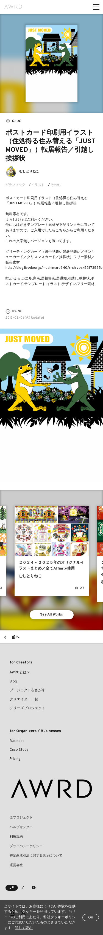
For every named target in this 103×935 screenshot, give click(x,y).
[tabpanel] (51, 63)
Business (17, 741)
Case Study (19, 750)
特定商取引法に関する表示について (36, 855)
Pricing (15, 759)
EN (34, 888)
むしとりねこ (29, 171)
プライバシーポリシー (26, 846)
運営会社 (16, 865)
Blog (13, 681)
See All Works (51, 615)
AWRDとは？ (20, 672)
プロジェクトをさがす (27, 690)
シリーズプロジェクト (27, 708)
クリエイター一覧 (24, 699)
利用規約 (16, 836)
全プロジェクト (21, 817)
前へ (16, 637)
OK (90, 917)
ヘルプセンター (21, 827)
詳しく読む (24, 928)
